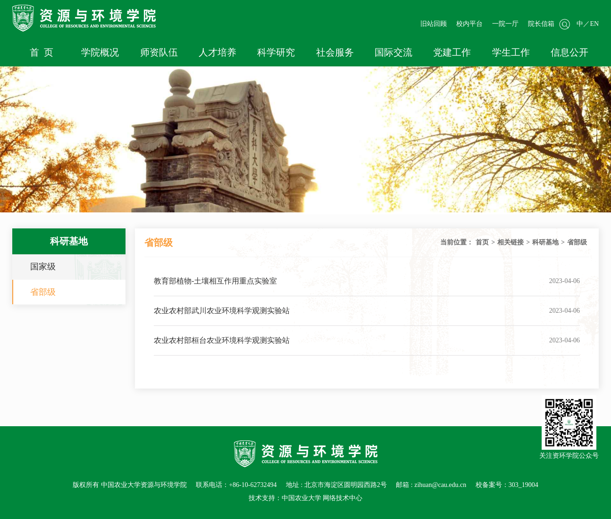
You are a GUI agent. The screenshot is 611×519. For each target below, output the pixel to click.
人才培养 (217, 52)
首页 (482, 242)
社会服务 (335, 52)
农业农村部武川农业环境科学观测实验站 (222, 311)
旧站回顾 (433, 23)
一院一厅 (505, 23)
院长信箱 (541, 23)
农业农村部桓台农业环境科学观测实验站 (222, 340)
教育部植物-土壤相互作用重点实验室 (215, 281)
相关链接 (510, 242)
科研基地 (545, 242)
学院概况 (100, 52)
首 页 (41, 52)
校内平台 (469, 23)
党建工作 (452, 52)
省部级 (43, 292)
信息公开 (569, 52)
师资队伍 (159, 52)
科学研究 (276, 52)
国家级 (43, 266)
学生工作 (511, 52)
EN (594, 23)
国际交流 (393, 52)
